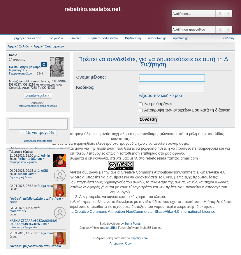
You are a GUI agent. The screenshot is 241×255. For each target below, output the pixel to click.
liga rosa (47, 185)
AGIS (44, 170)
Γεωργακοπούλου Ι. (21, 73)
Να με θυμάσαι (155, 104)
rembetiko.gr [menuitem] (157, 38)
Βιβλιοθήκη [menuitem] (133, 38)
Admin (45, 155)
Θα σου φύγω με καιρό (25, 67)
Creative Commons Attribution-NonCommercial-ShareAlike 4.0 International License (145, 211)
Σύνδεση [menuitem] (227, 38)
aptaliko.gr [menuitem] (180, 38)
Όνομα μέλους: (91, 77)
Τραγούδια (55, 38)
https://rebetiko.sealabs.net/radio (38, 106)
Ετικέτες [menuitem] (75, 38)
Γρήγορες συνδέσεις (27, 38)
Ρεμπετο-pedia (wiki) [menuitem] (103, 38)
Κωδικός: (85, 87)
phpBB (110, 227)
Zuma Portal (132, 223)
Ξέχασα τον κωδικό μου (160, 95)
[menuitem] (116, 243)
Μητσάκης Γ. (17, 70)
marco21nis (18, 211)
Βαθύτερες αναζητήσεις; (38, 140)
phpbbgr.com (139, 238)
